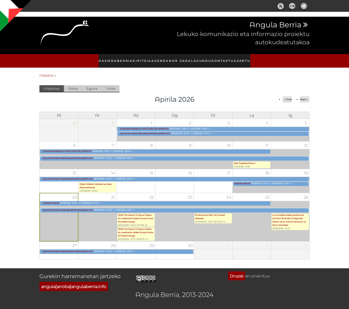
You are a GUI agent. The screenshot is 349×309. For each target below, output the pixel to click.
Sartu (245, 58)
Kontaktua (225, 58)
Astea (73, 83)
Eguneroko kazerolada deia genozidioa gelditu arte (145, 128)
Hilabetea (54, 83)
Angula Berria (275, 25)
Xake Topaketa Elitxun (244, 158)
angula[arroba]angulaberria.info (73, 281)
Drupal (236, 271)
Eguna (92, 83)
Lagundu (202, 58)
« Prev (288, 94)
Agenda (160, 58)
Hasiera (105, 58)
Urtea (110, 83)
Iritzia (143, 58)
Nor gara (181, 58)
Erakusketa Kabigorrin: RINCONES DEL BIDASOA (144, 123)
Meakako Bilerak (242, 178)
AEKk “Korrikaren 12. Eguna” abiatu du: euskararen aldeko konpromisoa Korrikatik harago (135, 213)
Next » (303, 94)
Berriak (125, 58)
